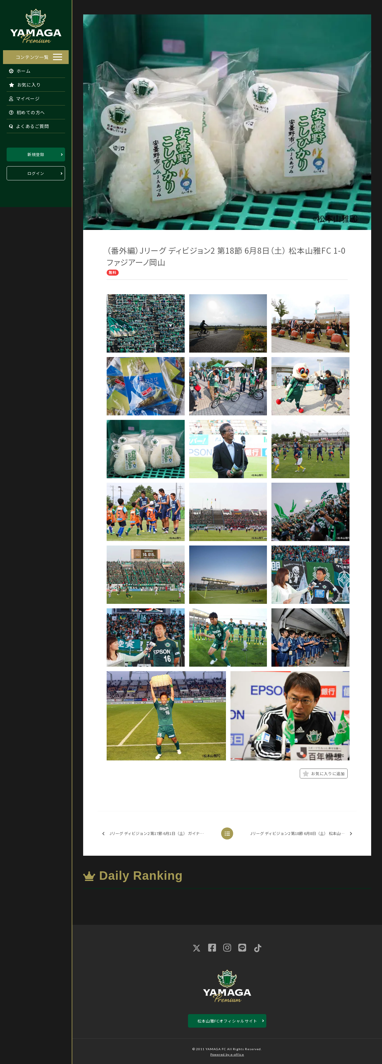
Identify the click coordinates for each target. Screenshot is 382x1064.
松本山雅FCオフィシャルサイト (227, 1021)
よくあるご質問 (26, 124)
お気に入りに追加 (323, 774)
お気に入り (22, 83)
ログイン (35, 172)
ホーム (17, 69)
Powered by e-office (227, 1054)
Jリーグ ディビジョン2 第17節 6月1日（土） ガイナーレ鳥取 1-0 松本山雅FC (158, 833)
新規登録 (35, 153)
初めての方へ (24, 111)
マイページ (21, 97)
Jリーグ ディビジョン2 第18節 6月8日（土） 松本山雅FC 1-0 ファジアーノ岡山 (303, 833)
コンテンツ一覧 (32, 55)
